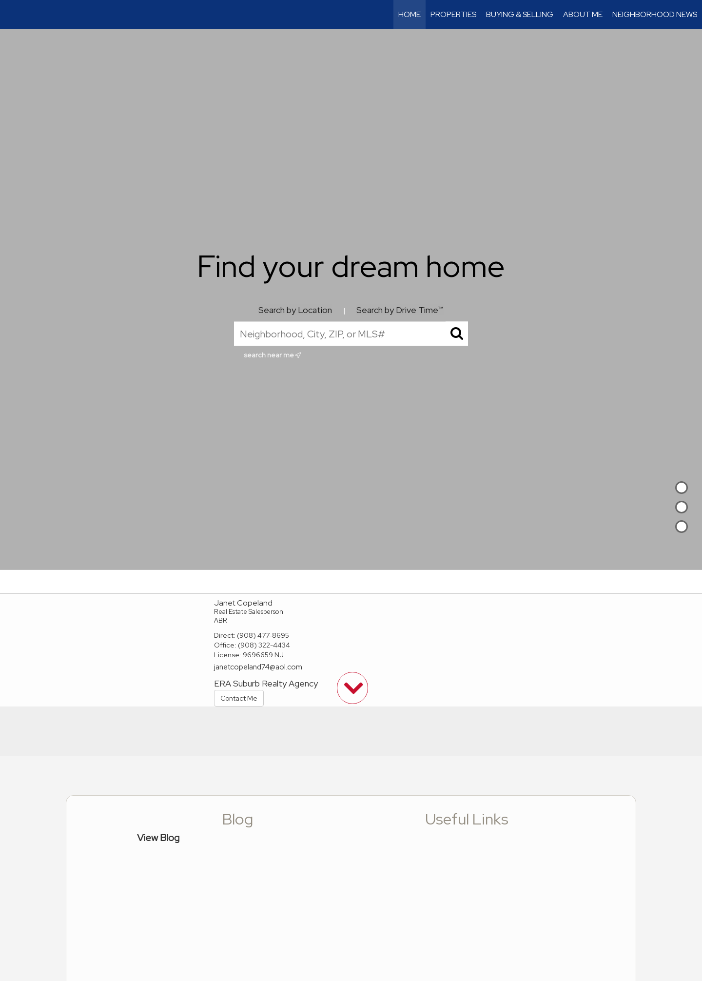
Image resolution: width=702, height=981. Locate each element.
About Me (583, 14)
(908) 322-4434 (264, 645)
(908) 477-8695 (263, 635)
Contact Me (238, 698)
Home (409, 14)
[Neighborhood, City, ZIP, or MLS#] (351, 334)
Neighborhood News (654, 14)
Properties (453, 14)
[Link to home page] (12, 14)
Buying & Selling (519, 14)
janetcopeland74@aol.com (258, 667)
